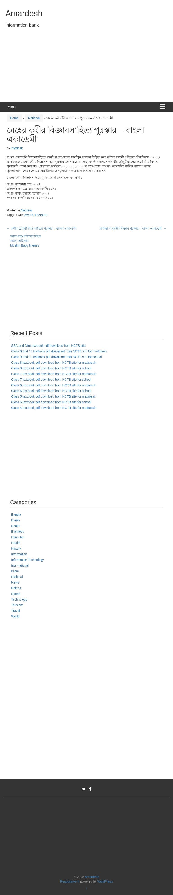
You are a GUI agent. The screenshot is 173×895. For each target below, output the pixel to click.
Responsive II (69, 881)
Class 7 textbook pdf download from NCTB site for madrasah (53, 374)
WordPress (105, 881)
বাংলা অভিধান (19, 241)
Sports (15, 594)
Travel (15, 610)
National (34, 118)
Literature (41, 215)
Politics (16, 588)
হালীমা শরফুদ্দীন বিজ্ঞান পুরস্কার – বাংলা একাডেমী (133, 228)
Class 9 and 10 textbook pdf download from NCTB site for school (56, 357)
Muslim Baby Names (24, 245)
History (16, 548)
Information (19, 554)
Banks (15, 520)
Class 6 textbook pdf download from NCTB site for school (51, 391)
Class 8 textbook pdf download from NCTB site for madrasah (53, 362)
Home (14, 118)
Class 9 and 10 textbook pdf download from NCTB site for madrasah (59, 351)
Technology (19, 599)
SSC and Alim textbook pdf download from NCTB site (48, 345)
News (15, 582)
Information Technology (27, 560)
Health (15, 543)
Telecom (17, 605)
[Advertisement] (86, 68)
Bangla (16, 514)
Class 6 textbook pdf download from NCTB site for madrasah (53, 385)
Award (28, 215)
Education (18, 537)
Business (17, 531)
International (20, 565)
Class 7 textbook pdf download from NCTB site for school (51, 379)
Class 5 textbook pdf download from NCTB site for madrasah (53, 396)
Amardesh (23, 13)
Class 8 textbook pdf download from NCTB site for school (51, 368)
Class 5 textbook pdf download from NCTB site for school (51, 402)
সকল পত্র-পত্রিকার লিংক (25, 236)
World (15, 616)
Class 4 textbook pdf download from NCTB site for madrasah (53, 408)
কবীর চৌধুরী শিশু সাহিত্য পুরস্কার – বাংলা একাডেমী (41, 228)
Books (15, 526)
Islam (15, 571)
